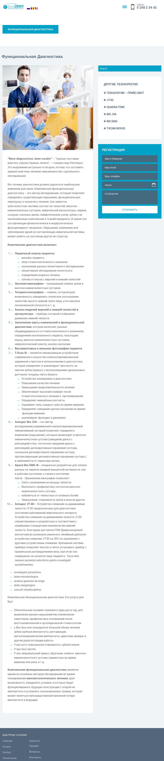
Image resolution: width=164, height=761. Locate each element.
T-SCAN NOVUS (114, 128)
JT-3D (109, 100)
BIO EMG (110, 121)
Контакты (48, 757)
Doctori (7, 752)
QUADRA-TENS (114, 107)
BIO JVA (110, 114)
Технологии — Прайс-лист (124, 93)
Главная (7, 740)
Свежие (47, 745)
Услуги (7, 746)
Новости (47, 740)
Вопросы (47, 751)
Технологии (10, 758)
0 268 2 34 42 (147, 7)
